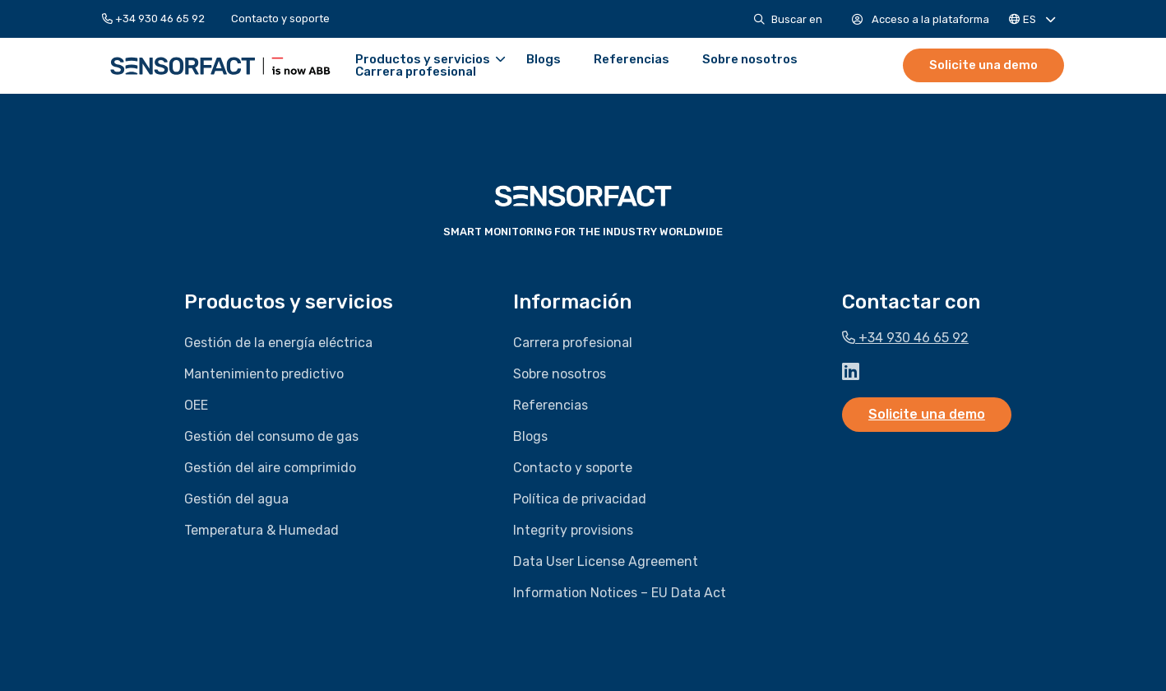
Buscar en (788, 19)
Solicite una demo (983, 65)
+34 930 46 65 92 (153, 18)
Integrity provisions (573, 530)
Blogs (541, 59)
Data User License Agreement (605, 561)
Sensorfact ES (219, 66)
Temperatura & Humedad (261, 530)
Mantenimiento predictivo (264, 374)
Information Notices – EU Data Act (619, 593)
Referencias (629, 59)
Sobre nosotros (747, 59)
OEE (196, 405)
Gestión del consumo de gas (271, 436)
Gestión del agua (236, 499)
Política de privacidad (579, 499)
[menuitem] (160, 18)
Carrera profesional (413, 72)
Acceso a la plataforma (920, 19)
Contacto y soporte (280, 18)
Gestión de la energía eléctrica (278, 342)
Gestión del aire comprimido (270, 467)
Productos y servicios (427, 59)
